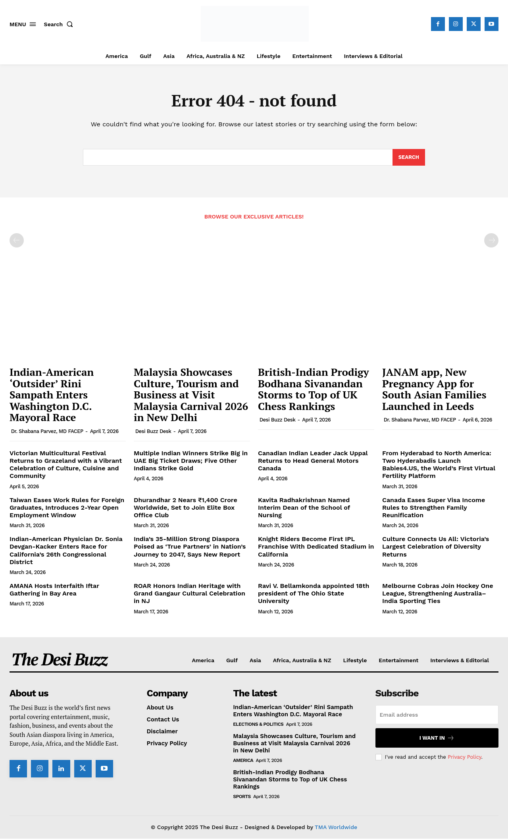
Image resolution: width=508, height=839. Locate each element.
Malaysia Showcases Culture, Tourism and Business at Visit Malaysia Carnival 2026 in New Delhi (191, 394)
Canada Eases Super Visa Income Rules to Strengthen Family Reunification (433, 507)
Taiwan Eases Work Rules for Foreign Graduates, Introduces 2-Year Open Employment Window (67, 507)
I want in (436, 738)
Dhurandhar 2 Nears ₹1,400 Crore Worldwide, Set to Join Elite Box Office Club (185, 507)
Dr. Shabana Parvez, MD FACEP (47, 432)
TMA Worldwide (336, 827)
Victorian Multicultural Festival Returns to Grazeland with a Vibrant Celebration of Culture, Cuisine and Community (66, 465)
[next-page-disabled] (491, 241)
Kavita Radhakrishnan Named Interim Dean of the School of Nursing (304, 507)
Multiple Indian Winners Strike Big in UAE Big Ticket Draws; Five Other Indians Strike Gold (191, 461)
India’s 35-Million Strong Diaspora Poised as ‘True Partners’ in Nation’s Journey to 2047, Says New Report (190, 546)
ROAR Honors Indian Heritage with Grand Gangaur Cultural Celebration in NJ (189, 593)
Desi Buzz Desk (153, 432)
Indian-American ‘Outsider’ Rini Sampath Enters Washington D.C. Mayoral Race (52, 394)
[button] (60, 24)
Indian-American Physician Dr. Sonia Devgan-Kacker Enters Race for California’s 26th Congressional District (66, 550)
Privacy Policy (464, 757)
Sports (242, 797)
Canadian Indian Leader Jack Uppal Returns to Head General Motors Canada (313, 461)
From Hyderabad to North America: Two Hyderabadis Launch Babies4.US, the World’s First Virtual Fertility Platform (438, 465)
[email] (436, 715)
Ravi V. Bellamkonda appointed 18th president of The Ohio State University (313, 593)
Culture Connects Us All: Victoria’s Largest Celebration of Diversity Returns (435, 546)
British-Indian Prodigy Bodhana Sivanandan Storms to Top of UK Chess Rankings (313, 389)
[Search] (408, 157)
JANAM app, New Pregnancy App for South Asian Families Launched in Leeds (434, 389)
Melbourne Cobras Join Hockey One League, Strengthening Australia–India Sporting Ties (437, 593)
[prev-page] (17, 241)
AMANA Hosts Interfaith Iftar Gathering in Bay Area (54, 589)
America (243, 761)
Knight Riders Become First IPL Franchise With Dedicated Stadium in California (316, 546)
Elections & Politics (258, 724)
